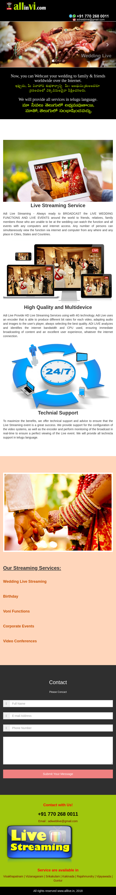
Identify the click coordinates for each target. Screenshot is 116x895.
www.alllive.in (66, 891)
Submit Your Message (58, 774)
